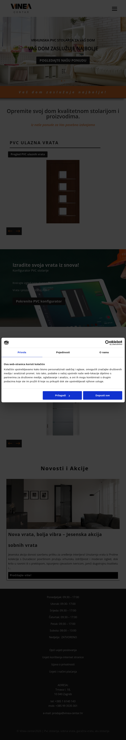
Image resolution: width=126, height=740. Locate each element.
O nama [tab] (104, 352)
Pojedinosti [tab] (63, 352)
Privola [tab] (22, 352)
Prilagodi (62, 395)
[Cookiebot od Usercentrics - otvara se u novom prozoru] (107, 342)
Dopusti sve (103, 395)
